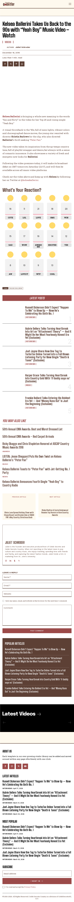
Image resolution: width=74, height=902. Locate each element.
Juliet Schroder (22, 47)
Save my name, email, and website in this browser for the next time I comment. (36, 601)
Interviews (30, 317)
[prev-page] (4, 722)
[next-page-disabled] (70, 722)
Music (28, 385)
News (5, 476)
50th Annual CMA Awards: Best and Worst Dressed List (32, 429)
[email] (37, 874)
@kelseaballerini (29, 180)
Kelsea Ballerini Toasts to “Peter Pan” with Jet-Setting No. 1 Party (36, 471)
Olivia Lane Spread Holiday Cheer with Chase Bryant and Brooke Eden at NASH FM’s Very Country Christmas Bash (19, 515)
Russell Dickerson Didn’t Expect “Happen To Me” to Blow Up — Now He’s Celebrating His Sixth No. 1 (47, 310)
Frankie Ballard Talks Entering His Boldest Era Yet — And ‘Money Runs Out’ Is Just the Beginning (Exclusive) (47, 401)
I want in (37, 881)
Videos (8, 42)
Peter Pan (36, 140)
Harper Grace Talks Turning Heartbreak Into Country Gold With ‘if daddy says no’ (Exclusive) (47, 378)
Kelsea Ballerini (11, 116)
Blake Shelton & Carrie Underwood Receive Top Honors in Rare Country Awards (55, 512)
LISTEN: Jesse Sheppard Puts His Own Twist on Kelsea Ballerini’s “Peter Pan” (31, 458)
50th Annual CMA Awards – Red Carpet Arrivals (28, 436)
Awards (6, 451)
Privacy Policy (29, 887)
